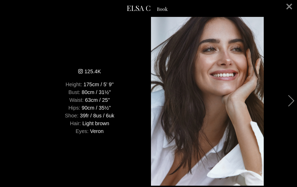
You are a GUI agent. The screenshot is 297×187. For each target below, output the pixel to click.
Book (162, 9)
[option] (148, 101)
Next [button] (290, 100)
